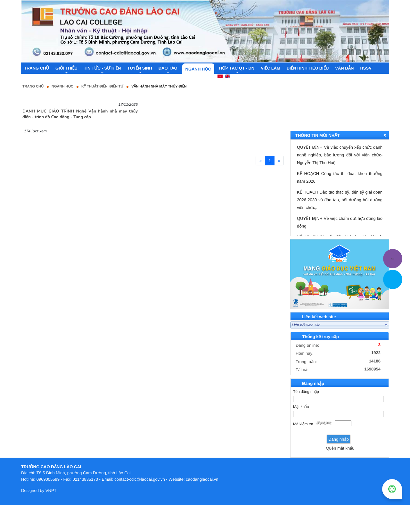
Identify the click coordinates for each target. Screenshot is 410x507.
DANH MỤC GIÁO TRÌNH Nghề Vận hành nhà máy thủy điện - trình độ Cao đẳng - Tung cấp (80, 114)
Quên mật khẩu (340, 448)
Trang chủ (33, 86)
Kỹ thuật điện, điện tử (102, 86)
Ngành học (62, 86)
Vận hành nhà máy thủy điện (158, 86)
